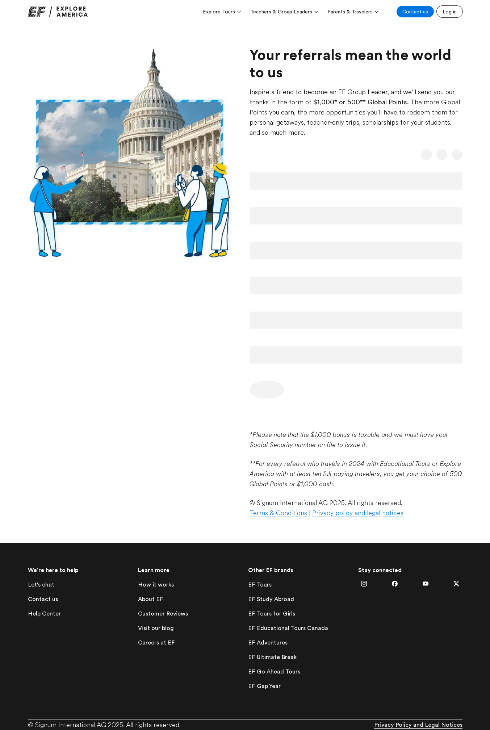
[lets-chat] (41, 584)
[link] (58, 12)
